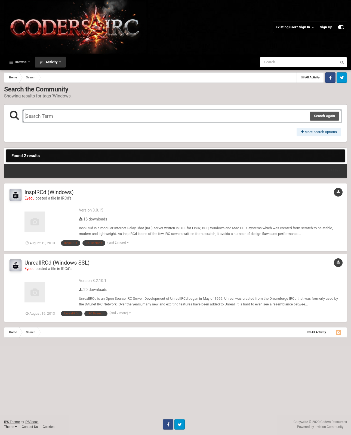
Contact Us (30, 427)
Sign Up (326, 27)
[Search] (285, 62)
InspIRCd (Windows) (49, 192)
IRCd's (66, 198)
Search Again (324, 116)
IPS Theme (12, 422)
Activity (52, 62)
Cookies (48, 427)
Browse (20, 62)
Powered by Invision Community (320, 427)
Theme (10, 427)
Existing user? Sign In (295, 27)
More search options (319, 132)
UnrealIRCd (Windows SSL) (57, 262)
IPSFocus (31, 422)
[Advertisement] (163, 381)
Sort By (334, 170)
